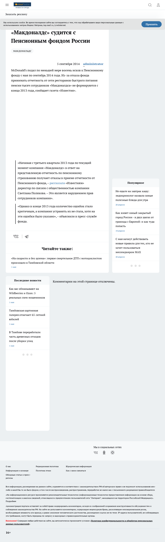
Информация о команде (17, 470)
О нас (8, 466)
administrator (93, 64)
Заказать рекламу (16, 14)
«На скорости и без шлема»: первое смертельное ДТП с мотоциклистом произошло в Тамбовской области (57, 263)
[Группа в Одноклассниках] (104, 452)
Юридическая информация (78, 466)
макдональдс (22, 51)
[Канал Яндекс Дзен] (112, 452)
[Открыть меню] (7, 5)
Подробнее (11, 501)
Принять (152, 24)
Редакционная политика (47, 466)
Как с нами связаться (76, 470)
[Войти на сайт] (158, 5)
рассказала (57, 183)
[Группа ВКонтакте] (95, 452)
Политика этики (43, 470)
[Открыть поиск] (149, 5)
